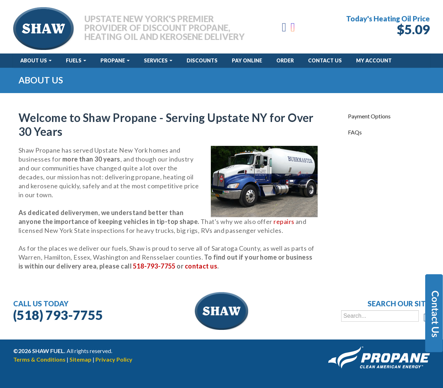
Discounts (202, 60)
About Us (36, 60)
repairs (283, 221)
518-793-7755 (154, 266)
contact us (201, 266)
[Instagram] (293, 29)
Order (285, 60)
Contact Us (325, 60)
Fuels (76, 60)
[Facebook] (284, 29)
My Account (374, 60)
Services (158, 60)
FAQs (355, 132)
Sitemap (80, 359)
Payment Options (369, 116)
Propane (115, 60)
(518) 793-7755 (58, 315)
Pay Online (247, 60)
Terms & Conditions (39, 359)
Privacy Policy (113, 359)
